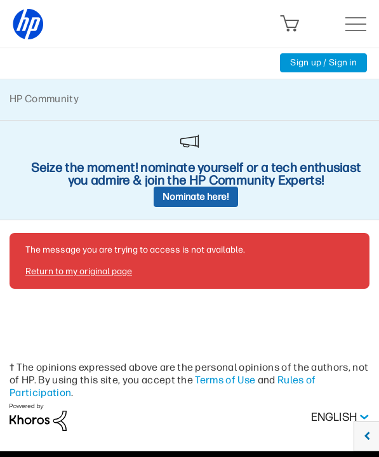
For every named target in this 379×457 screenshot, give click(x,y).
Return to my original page (78, 271)
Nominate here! (196, 196)
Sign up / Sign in (323, 62)
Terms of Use (225, 380)
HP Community (44, 99)
